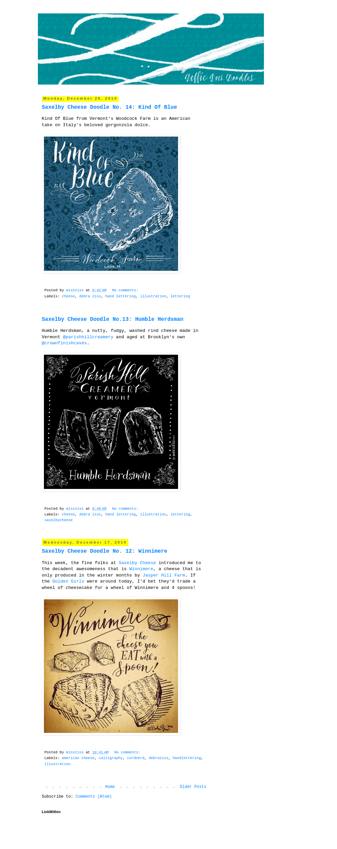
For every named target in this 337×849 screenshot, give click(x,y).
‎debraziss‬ (158, 758)
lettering (180, 296)
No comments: (126, 290)
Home (110, 787)
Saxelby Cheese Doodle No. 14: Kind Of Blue (109, 107)
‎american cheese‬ (78, 758)
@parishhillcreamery (88, 337)
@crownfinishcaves (64, 343)
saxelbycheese (59, 520)
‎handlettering (187, 758)
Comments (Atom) (93, 796)
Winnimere (141, 568)
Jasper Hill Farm (164, 575)
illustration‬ (58, 764)
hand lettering (120, 296)
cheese (68, 296)
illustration (153, 296)
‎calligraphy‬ (111, 758)
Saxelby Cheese (137, 562)
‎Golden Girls (68, 581)
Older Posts (193, 787)
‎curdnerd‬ (136, 758)
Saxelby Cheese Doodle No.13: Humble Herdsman (112, 319)
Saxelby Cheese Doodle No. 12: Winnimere (104, 551)
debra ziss (90, 296)
